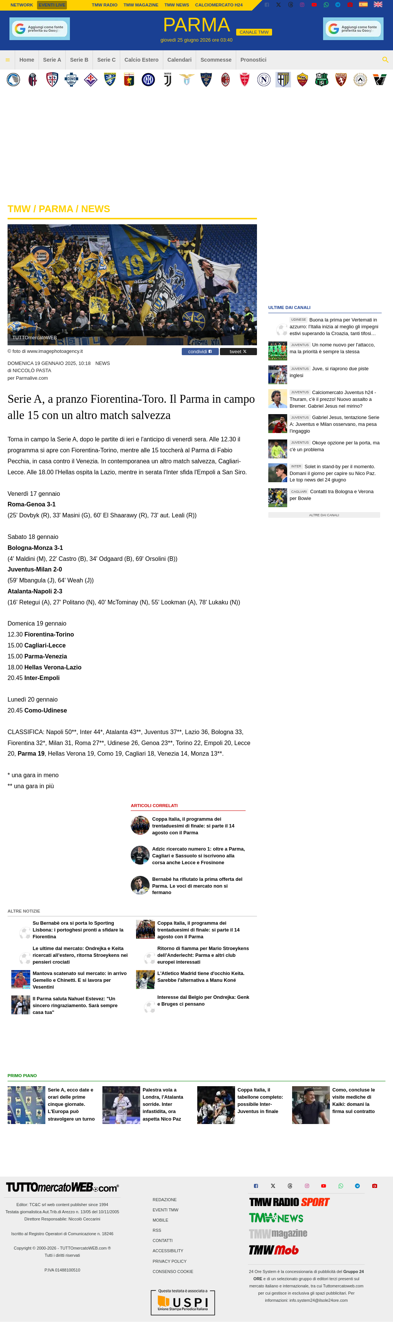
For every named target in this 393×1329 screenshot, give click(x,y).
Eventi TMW (165, 1210)
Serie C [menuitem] (106, 60)
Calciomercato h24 (219, 5)
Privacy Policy (170, 1261)
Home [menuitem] (26, 60)
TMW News (176, 5)
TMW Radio (105, 5)
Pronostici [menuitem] (253, 60)
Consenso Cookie (173, 1271)
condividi (200, 351)
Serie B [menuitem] (79, 60)
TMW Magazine (141, 5)
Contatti (163, 1241)
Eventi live (52, 5)
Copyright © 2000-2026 (35, 1248)
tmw (19, 208)
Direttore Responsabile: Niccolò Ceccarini (63, 1219)
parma (56, 208)
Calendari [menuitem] (179, 60)
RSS (157, 1230)
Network (22, 5)
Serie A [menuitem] (52, 60)
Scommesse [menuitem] (216, 60)
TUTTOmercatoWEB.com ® (85, 1248)
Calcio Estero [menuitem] (142, 60)
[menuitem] (7, 60)
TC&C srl (37, 1204)
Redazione (164, 1199)
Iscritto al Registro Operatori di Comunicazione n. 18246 (62, 1233)
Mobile (160, 1220)
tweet (238, 351)
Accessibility (168, 1251)
